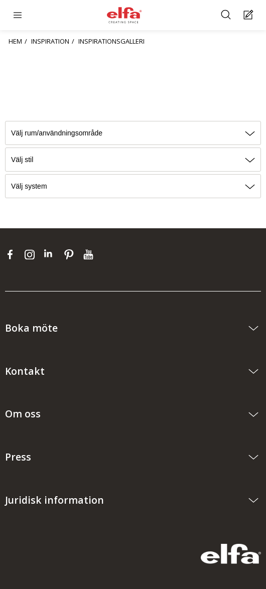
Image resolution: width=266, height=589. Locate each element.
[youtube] (89, 254)
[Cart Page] (249, 15)
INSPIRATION (50, 41)
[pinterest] (71, 254)
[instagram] (32, 254)
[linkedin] (51, 254)
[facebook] (12, 254)
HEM (15, 41)
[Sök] (227, 15)
